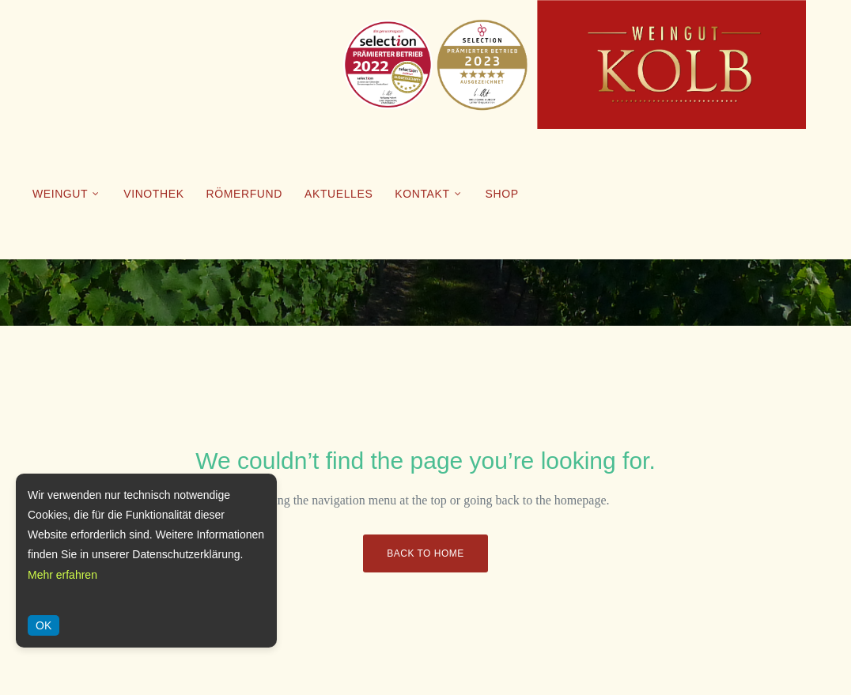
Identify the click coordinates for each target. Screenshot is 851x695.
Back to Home (425, 553)
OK (43, 625)
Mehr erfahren (62, 574)
